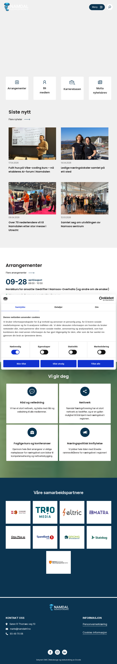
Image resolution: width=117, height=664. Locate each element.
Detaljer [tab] (58, 307)
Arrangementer (17, 88)
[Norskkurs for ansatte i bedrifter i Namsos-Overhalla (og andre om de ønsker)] (58, 284)
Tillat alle (95, 363)
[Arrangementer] (17, 86)
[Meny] (97, 7)
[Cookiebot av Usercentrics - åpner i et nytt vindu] (101, 299)
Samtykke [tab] (20, 307)
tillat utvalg (58, 363)
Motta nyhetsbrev (100, 90)
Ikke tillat (21, 363)
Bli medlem (45, 90)
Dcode (78, 660)
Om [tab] (97, 307)
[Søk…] (110, 7)
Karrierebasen (72, 89)
